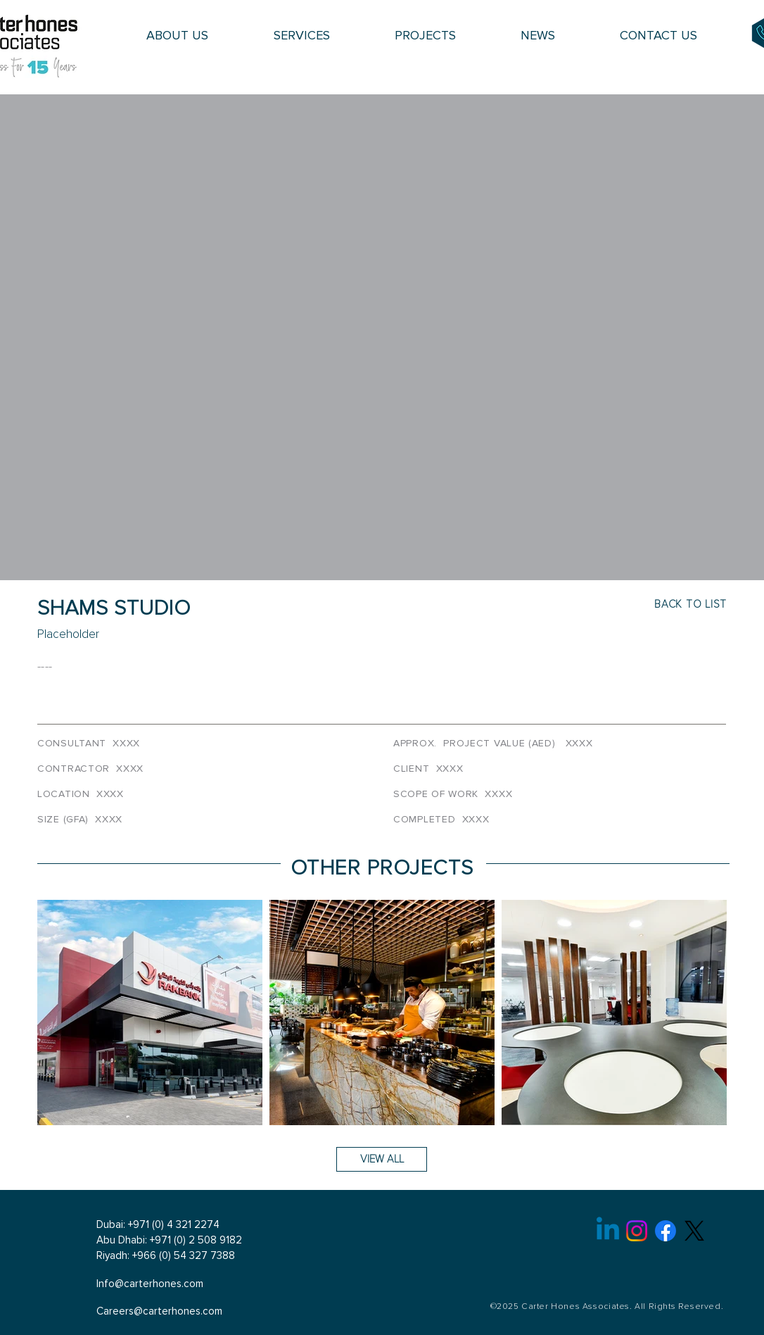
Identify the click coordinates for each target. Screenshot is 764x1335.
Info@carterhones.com (149, 1284)
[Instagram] (637, 1231)
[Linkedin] (608, 1231)
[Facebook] (665, 1231)
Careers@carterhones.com (159, 1311)
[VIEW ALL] (381, 1159)
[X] (694, 1231)
